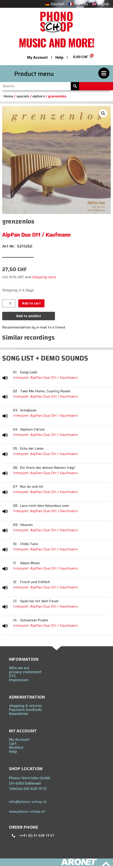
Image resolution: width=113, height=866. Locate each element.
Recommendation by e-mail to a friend (33, 327)
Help (59, 57)
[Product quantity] (8, 303)
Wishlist (16, 747)
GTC (12, 676)
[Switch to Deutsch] (55, 4)
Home (8, 96)
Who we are (19, 668)
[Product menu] (103, 73)
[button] (103, 113)
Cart (13, 743)
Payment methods (25, 710)
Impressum (19, 680)
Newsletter (19, 714)
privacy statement (25, 672)
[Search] (75, 86)
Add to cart (31, 303)
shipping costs (44, 277)
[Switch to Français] (78, 4)
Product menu (34, 74)
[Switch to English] (100, 4)
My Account (37, 57)
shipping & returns (25, 706)
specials (22, 96)
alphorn (38, 96)
